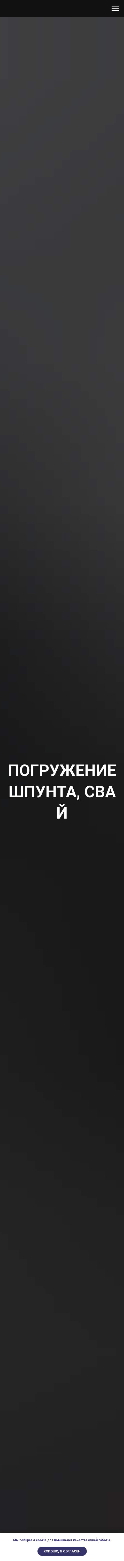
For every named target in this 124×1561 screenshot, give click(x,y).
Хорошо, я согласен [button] (62, 1551)
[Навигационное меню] (115, 8)
